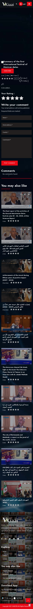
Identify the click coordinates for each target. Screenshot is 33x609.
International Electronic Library (12, 578)
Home (4, 551)
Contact (5, 559)
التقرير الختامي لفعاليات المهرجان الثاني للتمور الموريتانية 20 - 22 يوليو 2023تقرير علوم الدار (16, 248)
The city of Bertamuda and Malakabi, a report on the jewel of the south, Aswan (16, 437)
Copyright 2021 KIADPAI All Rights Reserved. (17, 606)
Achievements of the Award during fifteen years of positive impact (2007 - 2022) (16, 277)
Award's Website (8, 571)
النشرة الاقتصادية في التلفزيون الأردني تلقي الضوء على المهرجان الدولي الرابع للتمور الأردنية (15, 337)
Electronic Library (8, 574)
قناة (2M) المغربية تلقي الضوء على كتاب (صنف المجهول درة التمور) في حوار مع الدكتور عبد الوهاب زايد (16, 469)
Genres (20, 551)
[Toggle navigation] (29, 4)
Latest (5, 555)
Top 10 (20, 555)
